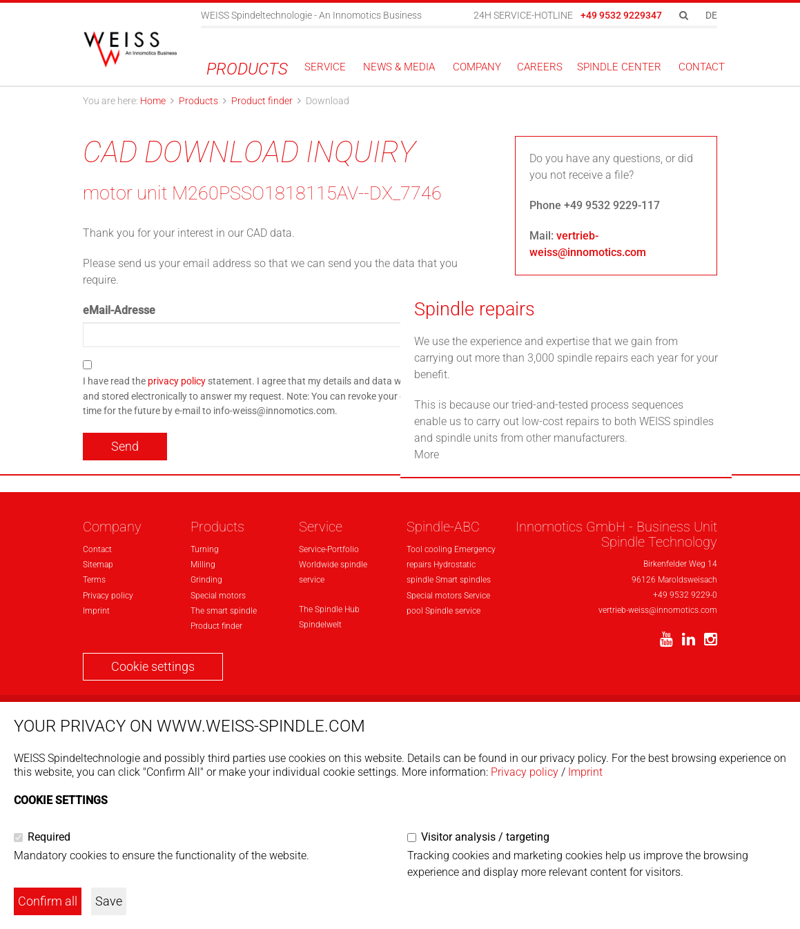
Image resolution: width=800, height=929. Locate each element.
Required (49, 836)
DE (711, 15)
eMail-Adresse (119, 310)
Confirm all (47, 901)
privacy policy (177, 381)
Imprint (585, 772)
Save (108, 901)
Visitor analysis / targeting (485, 836)
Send (125, 446)
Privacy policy (524, 772)
